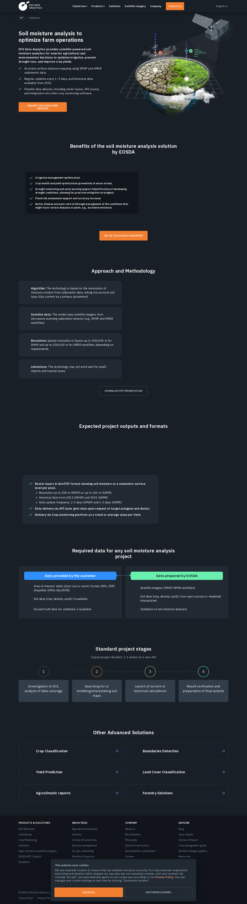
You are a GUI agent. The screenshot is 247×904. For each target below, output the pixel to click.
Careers (129, 856)
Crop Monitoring (28, 840)
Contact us (175, 6)
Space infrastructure (137, 845)
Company (155, 6)
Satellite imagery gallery (193, 851)
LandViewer (25, 834)
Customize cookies (158, 892)
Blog (181, 829)
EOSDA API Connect (30, 856)
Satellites (24, 862)
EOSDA (30, 6)
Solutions (114, 6)
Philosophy (131, 840)
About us (130, 829)
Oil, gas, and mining (83, 851)
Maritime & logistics (83, 856)
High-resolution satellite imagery (38, 851)
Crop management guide (193, 845)
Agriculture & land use (84, 829)
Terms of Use (26, 898)
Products (96, 6)
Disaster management (84, 845)
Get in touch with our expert (123, 235)
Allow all (89, 892)
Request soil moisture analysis (43, 107)
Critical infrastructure (84, 840)
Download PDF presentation (123, 390)
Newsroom (185, 856)
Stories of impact (188, 840)
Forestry (77, 834)
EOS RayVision (27, 829)
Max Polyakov (133, 834)
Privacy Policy (45, 898)
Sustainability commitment (140, 851)
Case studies (186, 834)
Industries (79, 6)
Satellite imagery (135, 6)
